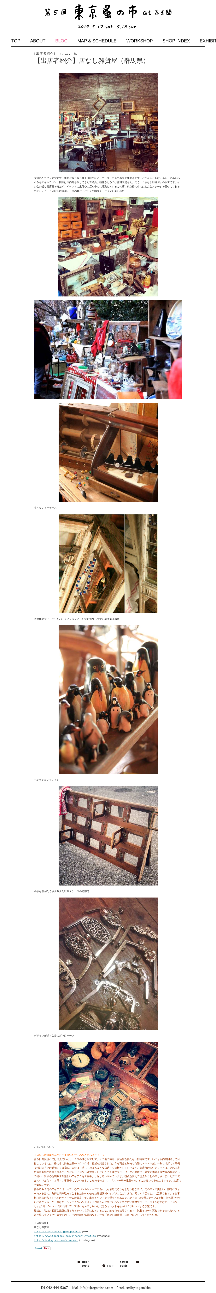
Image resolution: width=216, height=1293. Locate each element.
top (15, 40)
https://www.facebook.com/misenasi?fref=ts (65, 1236)
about (37, 40)
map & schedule (97, 40)
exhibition (202, 40)
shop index (176, 40)
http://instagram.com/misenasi (56, 1240)
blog (61, 40)
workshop (139, 40)
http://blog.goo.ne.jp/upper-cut (57, 1232)
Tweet (38, 1248)
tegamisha (143, 1288)
